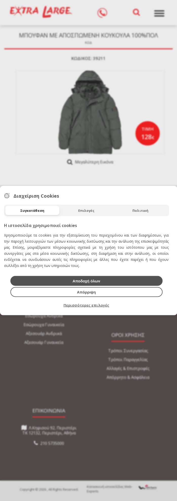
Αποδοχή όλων (86, 281)
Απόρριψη (86, 292)
